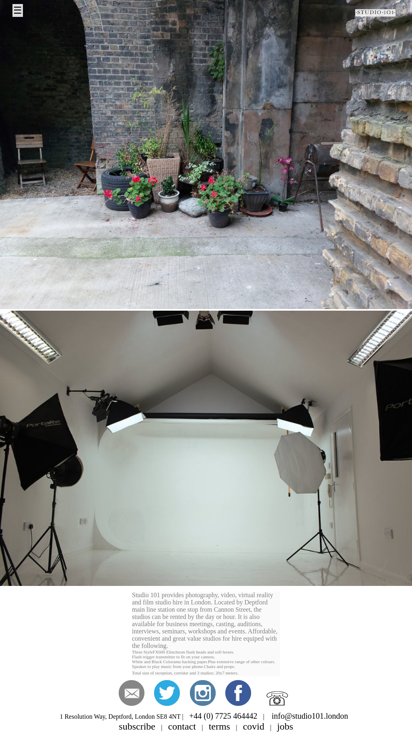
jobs (285, 726)
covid (253, 726)
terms (219, 726)
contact (182, 726)
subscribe (137, 726)
